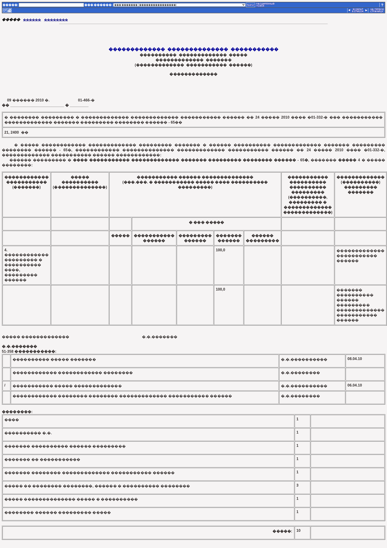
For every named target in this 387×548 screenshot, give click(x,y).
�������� (56, 19)
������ (32, 19)
